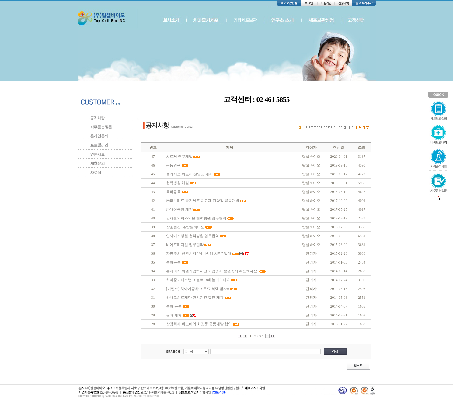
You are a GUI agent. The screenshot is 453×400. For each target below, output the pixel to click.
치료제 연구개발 (179, 156)
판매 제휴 (174, 315)
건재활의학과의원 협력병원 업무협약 (196, 218)
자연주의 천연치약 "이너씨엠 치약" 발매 (198, 253)
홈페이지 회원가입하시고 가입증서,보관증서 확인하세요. (212, 271)
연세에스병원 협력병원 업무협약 (192, 236)
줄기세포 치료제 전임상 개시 (189, 174)
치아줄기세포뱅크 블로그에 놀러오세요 (198, 280)
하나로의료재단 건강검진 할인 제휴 (195, 297)
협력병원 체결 (177, 183)
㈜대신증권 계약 (179, 209)
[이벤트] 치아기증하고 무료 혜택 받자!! (197, 289)
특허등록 (173, 192)
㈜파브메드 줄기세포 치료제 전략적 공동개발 (202, 200)
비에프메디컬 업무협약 (185, 245)
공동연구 (173, 165)
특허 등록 (174, 306)
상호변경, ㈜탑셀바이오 (185, 227)
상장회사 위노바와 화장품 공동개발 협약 (199, 324)
